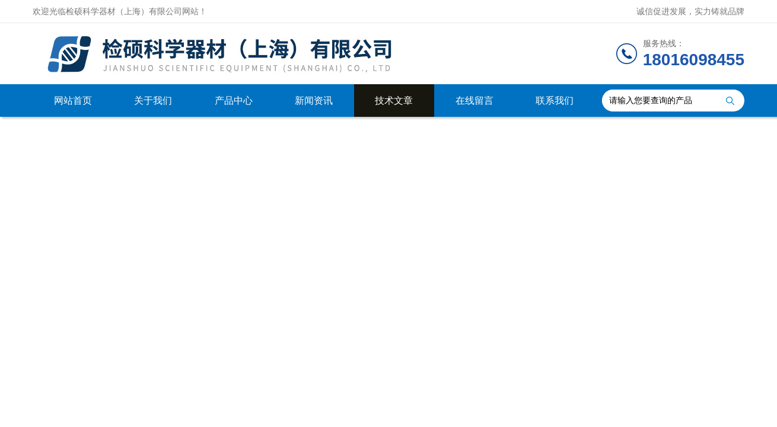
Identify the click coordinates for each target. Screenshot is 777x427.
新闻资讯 (314, 100)
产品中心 (234, 100)
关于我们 (153, 100)
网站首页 (73, 100)
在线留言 (474, 100)
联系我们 (555, 100)
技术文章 (394, 100)
